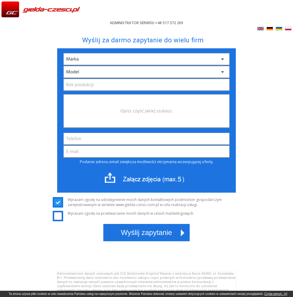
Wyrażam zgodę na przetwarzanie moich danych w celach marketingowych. (123, 213)
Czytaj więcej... (274, 294)
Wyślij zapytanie (146, 232)
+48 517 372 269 (169, 22)
